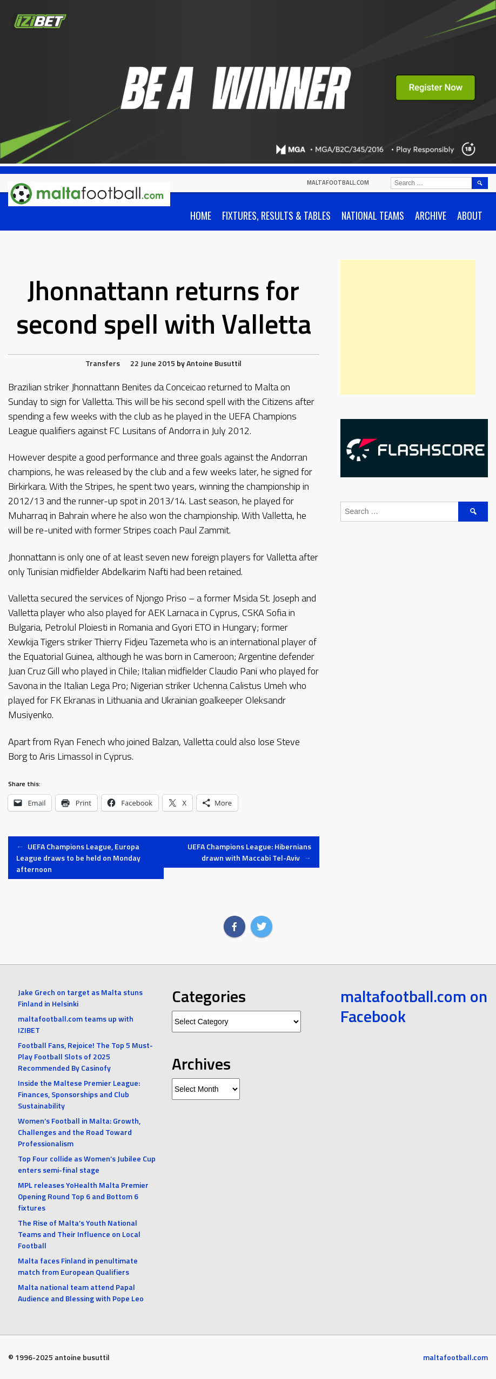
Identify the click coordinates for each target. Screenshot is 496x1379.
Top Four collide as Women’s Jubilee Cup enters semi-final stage (87, 1164)
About (469, 215)
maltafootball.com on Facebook (413, 1006)
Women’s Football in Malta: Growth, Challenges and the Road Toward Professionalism (79, 1132)
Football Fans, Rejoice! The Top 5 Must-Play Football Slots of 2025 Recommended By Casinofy (85, 1056)
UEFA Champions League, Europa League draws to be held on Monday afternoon (78, 858)
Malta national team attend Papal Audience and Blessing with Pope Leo (81, 1292)
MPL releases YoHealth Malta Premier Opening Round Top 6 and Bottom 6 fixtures (83, 1196)
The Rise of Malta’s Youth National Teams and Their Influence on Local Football (79, 1234)
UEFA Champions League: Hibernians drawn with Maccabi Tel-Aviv (249, 852)
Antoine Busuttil (214, 363)
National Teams (372, 215)
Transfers (102, 363)
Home (200, 215)
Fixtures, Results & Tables (276, 215)
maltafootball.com (338, 182)
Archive (430, 215)
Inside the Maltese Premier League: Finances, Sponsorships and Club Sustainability (79, 1094)
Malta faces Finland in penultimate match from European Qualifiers (78, 1266)
